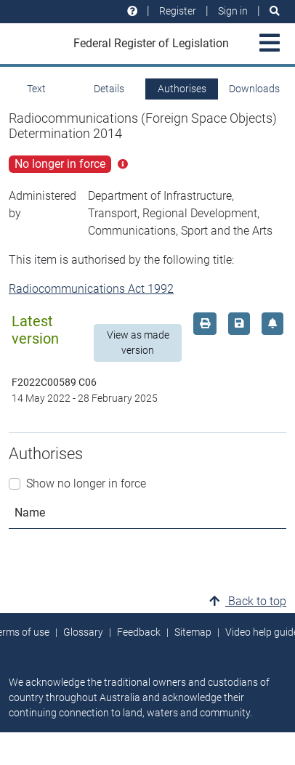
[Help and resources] (132, 11)
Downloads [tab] (254, 88)
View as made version (138, 342)
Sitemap (192, 632)
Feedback (139, 632)
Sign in (233, 11)
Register (177, 11)
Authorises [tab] (182, 88)
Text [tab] (36, 88)
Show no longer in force (86, 483)
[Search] (274, 11)
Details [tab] (109, 88)
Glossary (83, 632)
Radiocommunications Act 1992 (91, 289)
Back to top (247, 601)
